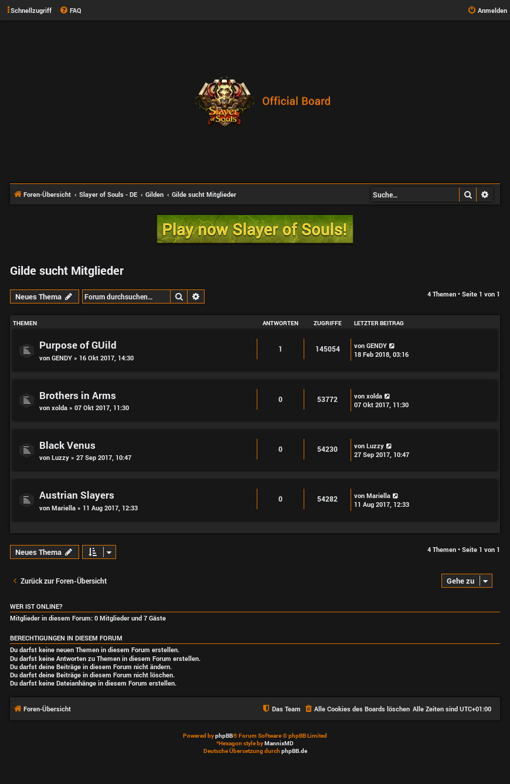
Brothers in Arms (77, 395)
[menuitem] (70, 11)
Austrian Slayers (76, 495)
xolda (59, 407)
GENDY (62, 357)
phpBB (224, 735)
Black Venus (67, 445)
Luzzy (60, 457)
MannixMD (279, 743)
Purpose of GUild (78, 345)
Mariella (64, 507)
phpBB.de (294, 751)
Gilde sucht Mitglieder (67, 270)
